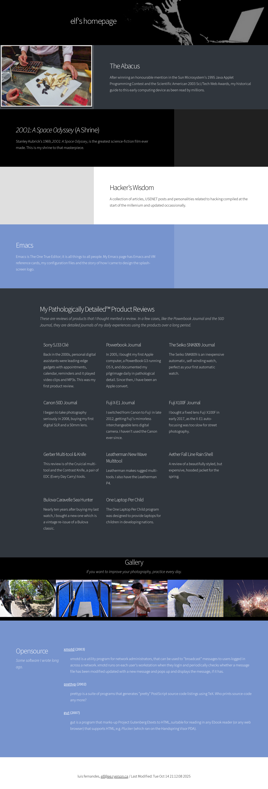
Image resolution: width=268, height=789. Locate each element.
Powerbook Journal (123, 345)
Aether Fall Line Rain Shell (191, 454)
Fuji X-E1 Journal (120, 402)
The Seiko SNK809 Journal (192, 345)
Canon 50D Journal (60, 402)
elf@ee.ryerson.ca (114, 776)
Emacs (24, 245)
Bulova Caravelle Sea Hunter (68, 500)
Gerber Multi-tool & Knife (64, 454)
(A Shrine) (57, 129)
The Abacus (124, 65)
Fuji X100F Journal (184, 402)
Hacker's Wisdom (132, 187)
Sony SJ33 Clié (55, 345)
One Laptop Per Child (125, 500)
